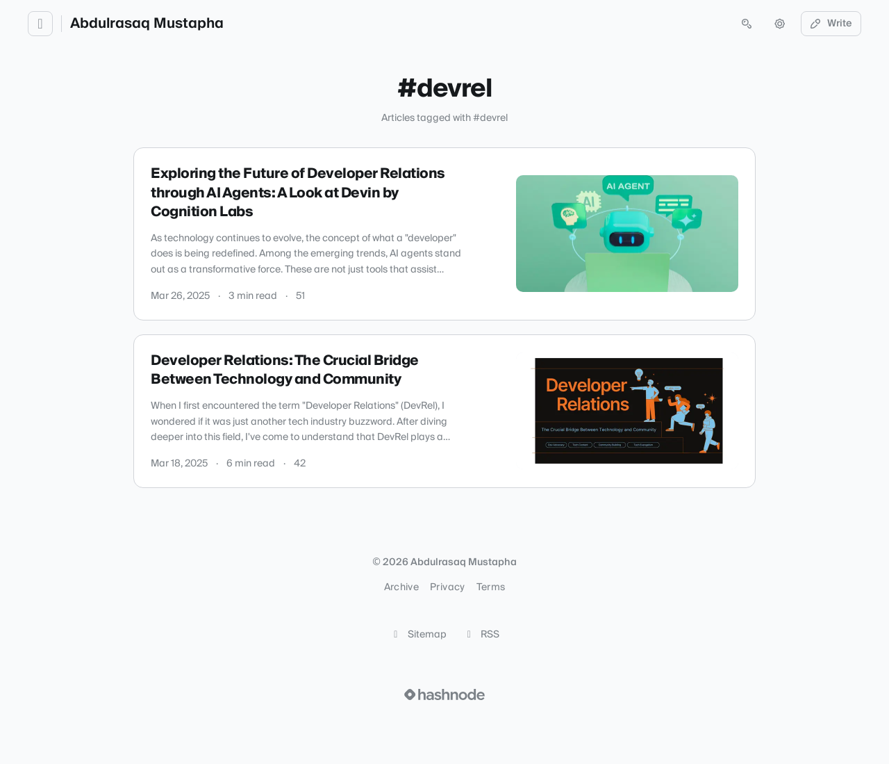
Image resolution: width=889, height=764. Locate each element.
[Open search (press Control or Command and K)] (746, 23)
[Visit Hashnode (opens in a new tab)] (444, 694)
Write (831, 23)
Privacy (447, 587)
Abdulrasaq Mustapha (147, 23)
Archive (401, 587)
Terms (491, 587)
